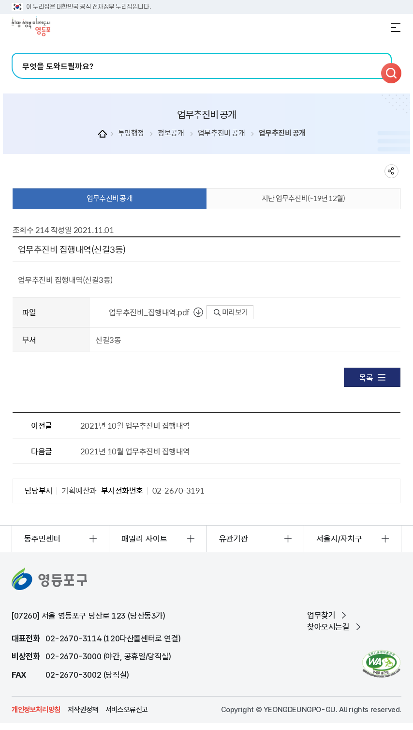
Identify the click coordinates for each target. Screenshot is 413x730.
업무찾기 (321, 615)
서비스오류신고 (126, 709)
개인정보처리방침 (36, 709)
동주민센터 (42, 539)
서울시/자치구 (339, 539)
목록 (372, 377)
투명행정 (131, 133)
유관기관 (233, 539)
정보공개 (171, 133)
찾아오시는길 (328, 627)
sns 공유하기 (391, 171)
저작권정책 (83, 709)
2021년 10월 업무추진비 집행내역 (135, 425)
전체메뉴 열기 (395, 27)
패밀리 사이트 (144, 539)
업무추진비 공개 (221, 133)
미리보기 (231, 312)
